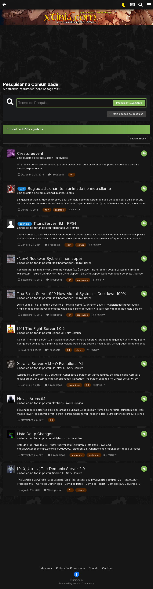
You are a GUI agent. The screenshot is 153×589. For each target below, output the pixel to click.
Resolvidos (61, 157)
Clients (69, 192)
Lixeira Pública (83, 262)
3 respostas (56, 454)
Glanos (56, 332)
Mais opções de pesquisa (126, 113)
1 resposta (56, 174)
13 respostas (53, 489)
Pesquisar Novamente (129, 102)
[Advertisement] (78, 54)
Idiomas (47, 568)
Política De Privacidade (70, 568)
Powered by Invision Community (77, 583)
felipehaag (58, 227)
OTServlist (72, 227)
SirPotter (57, 368)
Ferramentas (74, 438)
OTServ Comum (71, 332)
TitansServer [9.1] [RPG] (54, 223)
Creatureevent (30, 153)
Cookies (107, 568)
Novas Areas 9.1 (31, 398)
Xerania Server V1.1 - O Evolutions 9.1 (50, 363)
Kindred (56, 473)
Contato (94, 568)
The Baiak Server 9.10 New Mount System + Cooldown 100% (71, 293)
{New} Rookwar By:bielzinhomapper (49, 258)
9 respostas (53, 384)
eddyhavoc (59, 438)
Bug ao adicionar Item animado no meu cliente (69, 188)
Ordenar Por (138, 139)
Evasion (48, 157)
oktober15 (58, 403)
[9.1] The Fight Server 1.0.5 (41, 328)
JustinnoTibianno (54, 192)
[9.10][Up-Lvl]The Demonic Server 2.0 (51, 468)
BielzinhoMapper (62, 262)
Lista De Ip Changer (35, 434)
